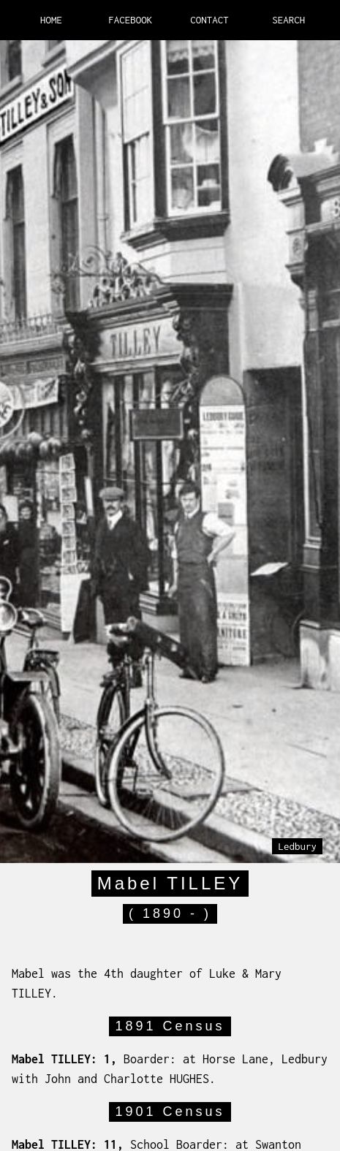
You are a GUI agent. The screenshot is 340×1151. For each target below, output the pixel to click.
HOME (51, 20)
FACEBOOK (130, 20)
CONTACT (209, 20)
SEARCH (288, 20)
